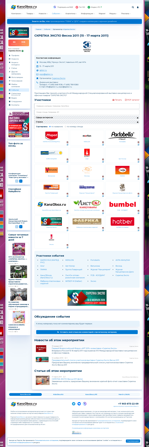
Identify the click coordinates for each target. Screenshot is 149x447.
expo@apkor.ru (46, 74)
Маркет (102, 14)
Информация (87, 14)
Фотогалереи (17, 77)
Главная (38, 29)
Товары (30, 14)
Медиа (112, 14)
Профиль (15, 55)
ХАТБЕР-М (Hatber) (73, 281)
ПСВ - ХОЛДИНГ (98, 275)
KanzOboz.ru (48, 413)
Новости (42, 14)
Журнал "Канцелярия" (101, 270)
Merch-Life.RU (124, 394)
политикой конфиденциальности (21, 442)
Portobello (95, 260)
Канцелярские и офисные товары (26, 8)
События (56, 14)
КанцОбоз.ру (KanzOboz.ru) (130, 377)
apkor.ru (43, 70)
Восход (119, 266)
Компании (16, 14)
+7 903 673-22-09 (128, 403)
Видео (14, 98)
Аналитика (70, 14)
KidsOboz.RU (58, 394)
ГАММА (43, 270)
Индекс (95, 7)
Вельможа (95, 266)
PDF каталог (132, 100)
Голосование (16, 81)
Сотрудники (16, 101)
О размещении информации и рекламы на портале (90, 428)
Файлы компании (15, 85)
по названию (56, 127)
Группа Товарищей (73, 270)
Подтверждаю (133, 441)
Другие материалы (16, 73)
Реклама (125, 14)
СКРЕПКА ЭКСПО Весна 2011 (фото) (67, 379)
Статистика (18, 94)
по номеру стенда (74, 127)
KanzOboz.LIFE (91, 394)
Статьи (14, 68)
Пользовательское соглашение (108, 421)
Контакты (15, 105)
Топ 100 (80, 7)
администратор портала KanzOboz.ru (125, 406)
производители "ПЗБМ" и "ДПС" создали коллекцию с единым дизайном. (74, 21)
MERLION (69, 260)
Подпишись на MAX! (63, 7)
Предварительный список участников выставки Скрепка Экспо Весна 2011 (85, 360)
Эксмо (93, 281)
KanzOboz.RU (25, 394)
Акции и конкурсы (15, 63)
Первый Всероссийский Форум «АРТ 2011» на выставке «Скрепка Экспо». (84, 348)
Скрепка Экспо (69, 29)
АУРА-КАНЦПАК (123, 260)
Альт (42, 266)
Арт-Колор (70, 266)
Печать (117, 100)
